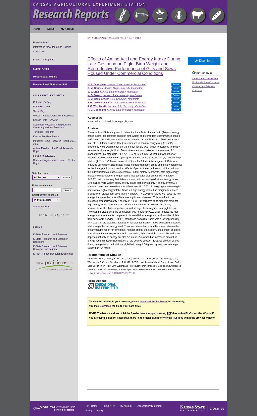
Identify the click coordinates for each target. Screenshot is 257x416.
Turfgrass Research (43, 132)
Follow (176, 84)
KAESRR (113, 38)
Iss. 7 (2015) (135, 38)
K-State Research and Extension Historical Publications (50, 248)
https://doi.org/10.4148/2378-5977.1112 (116, 273)
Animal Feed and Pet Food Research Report (53, 150)
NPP (89, 38)
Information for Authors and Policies (52, 47)
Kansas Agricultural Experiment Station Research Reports (128, 12)
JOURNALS (100, 38)
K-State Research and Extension (50, 234)
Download (204, 60)
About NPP (109, 406)
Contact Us (39, 51)
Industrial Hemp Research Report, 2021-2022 (54, 142)
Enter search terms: (42, 185)
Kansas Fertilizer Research (47, 136)
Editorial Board (41, 42)
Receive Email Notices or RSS (50, 84)
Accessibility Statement (149, 406)
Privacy (89, 410)
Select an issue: (40, 173)
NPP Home (92, 406)
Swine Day (39, 111)
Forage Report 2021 (44, 155)
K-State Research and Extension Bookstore (50, 240)
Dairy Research (41, 106)
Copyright (100, 410)
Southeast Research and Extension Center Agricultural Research (52, 126)
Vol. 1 (123, 38)
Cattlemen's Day (42, 102)
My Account (126, 406)
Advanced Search (42, 206)
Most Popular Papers (45, 76)
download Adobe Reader (154, 301)
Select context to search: (45, 195)
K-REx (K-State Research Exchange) (53, 253)
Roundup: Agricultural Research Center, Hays (54, 161)
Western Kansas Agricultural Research (53, 115)
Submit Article (41, 68)
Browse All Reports (43, 59)
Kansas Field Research (45, 120)
